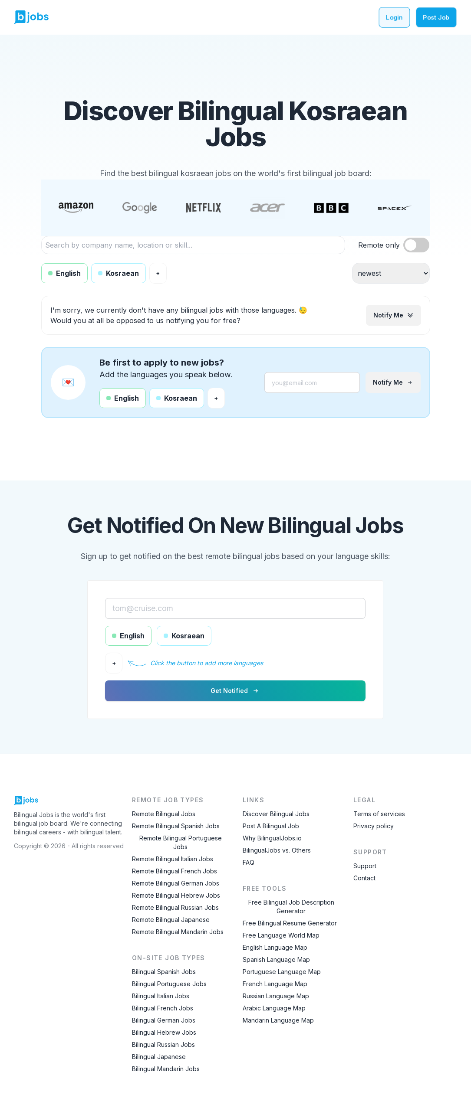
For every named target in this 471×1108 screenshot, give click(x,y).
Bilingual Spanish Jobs (164, 971)
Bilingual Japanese (159, 1056)
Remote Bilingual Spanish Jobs (176, 826)
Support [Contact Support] (364, 865)
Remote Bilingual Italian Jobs (172, 859)
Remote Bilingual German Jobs (175, 883)
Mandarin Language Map (278, 1020)
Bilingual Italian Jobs (160, 996)
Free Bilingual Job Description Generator (291, 907)
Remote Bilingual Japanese (171, 919)
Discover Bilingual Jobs (276, 813)
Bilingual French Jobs (162, 1008)
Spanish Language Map (276, 959)
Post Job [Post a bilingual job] (436, 17)
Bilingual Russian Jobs (163, 1044)
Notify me (393, 315)
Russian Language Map (276, 996)
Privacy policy (373, 826)
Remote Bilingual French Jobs (174, 871)
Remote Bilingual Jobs (163, 813)
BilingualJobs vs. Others (277, 850)
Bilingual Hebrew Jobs (164, 1032)
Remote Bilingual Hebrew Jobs (176, 895)
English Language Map (275, 947)
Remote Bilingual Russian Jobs (175, 907)
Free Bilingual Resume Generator (290, 923)
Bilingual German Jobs (163, 1020)
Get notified (235, 690)
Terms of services (379, 813)
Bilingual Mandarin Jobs (166, 1068)
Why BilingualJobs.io (272, 838)
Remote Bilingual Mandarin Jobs (178, 931)
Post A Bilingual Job (271, 826)
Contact (364, 878)
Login (394, 17)
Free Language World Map (281, 935)
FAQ (248, 862)
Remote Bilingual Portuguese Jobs (180, 842)
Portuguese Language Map (282, 971)
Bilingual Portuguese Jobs (169, 983)
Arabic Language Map (274, 1008)
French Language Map (275, 983)
